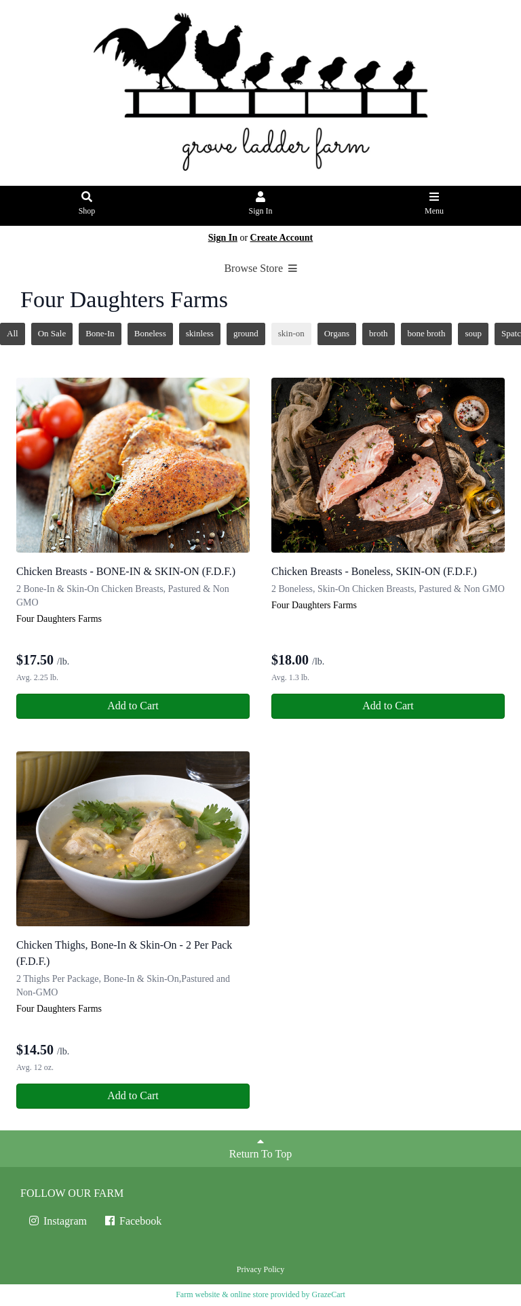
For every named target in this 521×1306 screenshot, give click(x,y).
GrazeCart (328, 1294)
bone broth (427, 333)
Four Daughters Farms (59, 619)
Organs (336, 333)
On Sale (52, 333)
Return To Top (260, 1148)
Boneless (150, 333)
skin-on (291, 333)
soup (473, 333)
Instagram (57, 1221)
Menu (434, 204)
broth (378, 333)
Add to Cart (133, 705)
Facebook (132, 1221)
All (12, 333)
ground (245, 333)
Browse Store (260, 268)
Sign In (261, 204)
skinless (200, 333)
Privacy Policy (260, 1269)
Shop (87, 204)
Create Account (281, 238)
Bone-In (100, 333)
